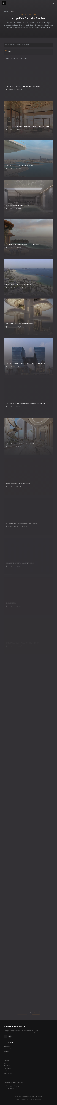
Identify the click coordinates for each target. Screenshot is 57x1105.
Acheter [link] (12, 11)
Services (6, 1071)
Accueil (6, 11)
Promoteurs (7, 1051)
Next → (36, 1013)
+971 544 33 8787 (9, 1088)
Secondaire (7, 1046)
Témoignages (7, 1068)
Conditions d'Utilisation (36, 1099)
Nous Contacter (8, 1073)
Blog (5, 1063)
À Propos (6, 1060)
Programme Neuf (8, 1049)
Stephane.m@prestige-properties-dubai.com (16, 1086)
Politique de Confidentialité (22, 1099)
